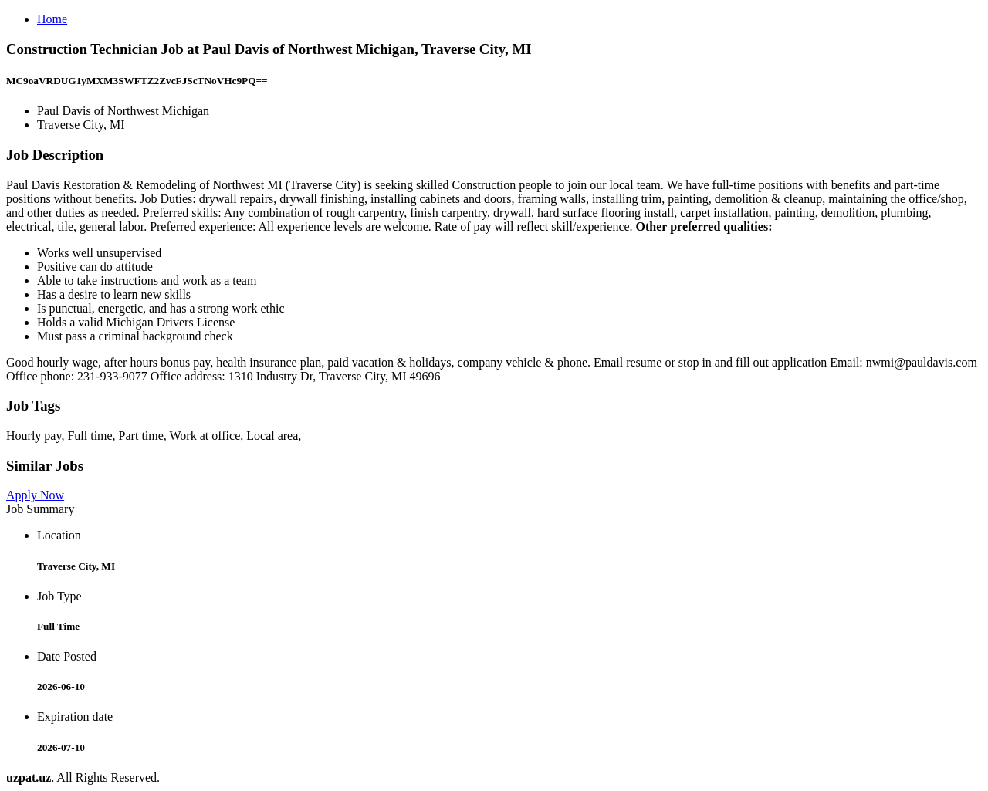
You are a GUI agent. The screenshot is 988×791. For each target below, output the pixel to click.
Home (52, 18)
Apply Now (35, 495)
